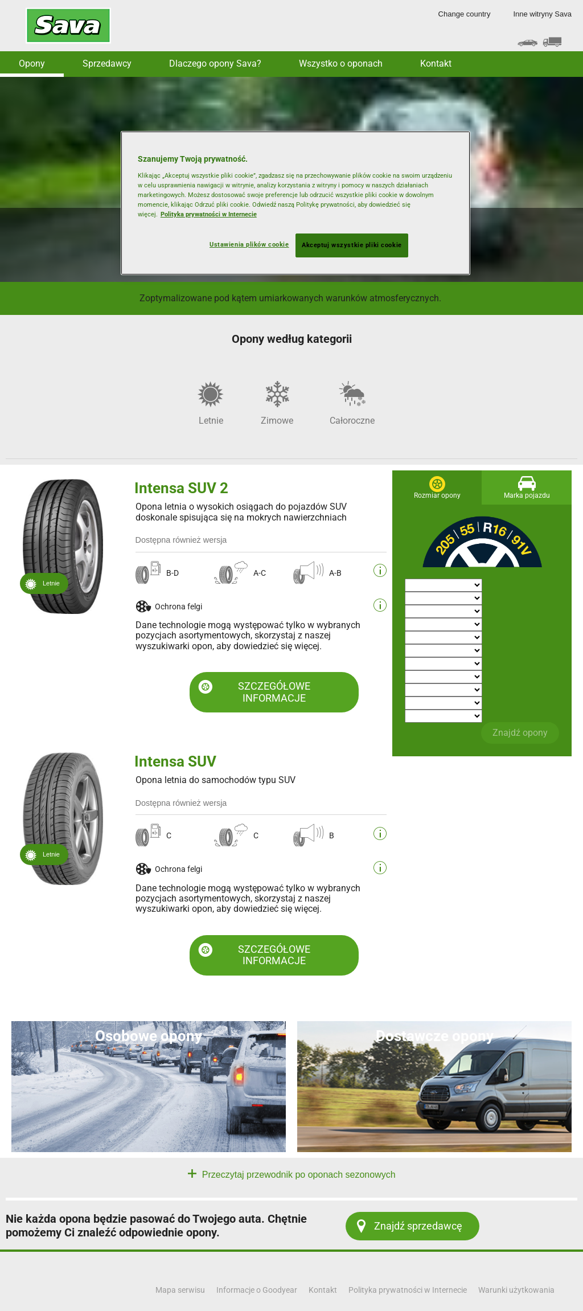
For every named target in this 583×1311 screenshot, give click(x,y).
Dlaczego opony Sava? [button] (215, 63)
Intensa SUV (175, 761)
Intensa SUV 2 (181, 488)
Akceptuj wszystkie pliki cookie (352, 245)
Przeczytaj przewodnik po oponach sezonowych (297, 1174)
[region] (295, 203)
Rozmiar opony (437, 495)
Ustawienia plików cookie (249, 244)
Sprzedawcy (107, 63)
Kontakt (435, 63)
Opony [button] (32, 63)
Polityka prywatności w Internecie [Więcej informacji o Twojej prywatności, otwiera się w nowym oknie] (209, 214)
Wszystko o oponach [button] (341, 63)
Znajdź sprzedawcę (418, 1226)
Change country (464, 14)
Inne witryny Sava (542, 14)
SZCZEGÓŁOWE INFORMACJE (274, 692)
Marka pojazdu (527, 495)
